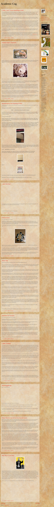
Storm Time (5, 260)
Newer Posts (3, 503)
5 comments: (12, 338)
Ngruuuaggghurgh (6, 385)
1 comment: (12, 98)
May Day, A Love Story (8, 455)
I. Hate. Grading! (6, 343)
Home (20, 503)
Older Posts (37, 503)
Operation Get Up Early (8, 315)
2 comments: (12, 380)
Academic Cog (9, 3)
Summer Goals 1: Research (9, 42)
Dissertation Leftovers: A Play (45, 17)
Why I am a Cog (43, 16)
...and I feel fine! (6, 184)
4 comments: (12, 37)
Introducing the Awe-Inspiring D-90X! (12, 103)
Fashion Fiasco (6, 217)
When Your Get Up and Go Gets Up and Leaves (14, 418)
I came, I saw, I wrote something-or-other (13, 10)
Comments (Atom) (6, 505)
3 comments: (12, 255)
